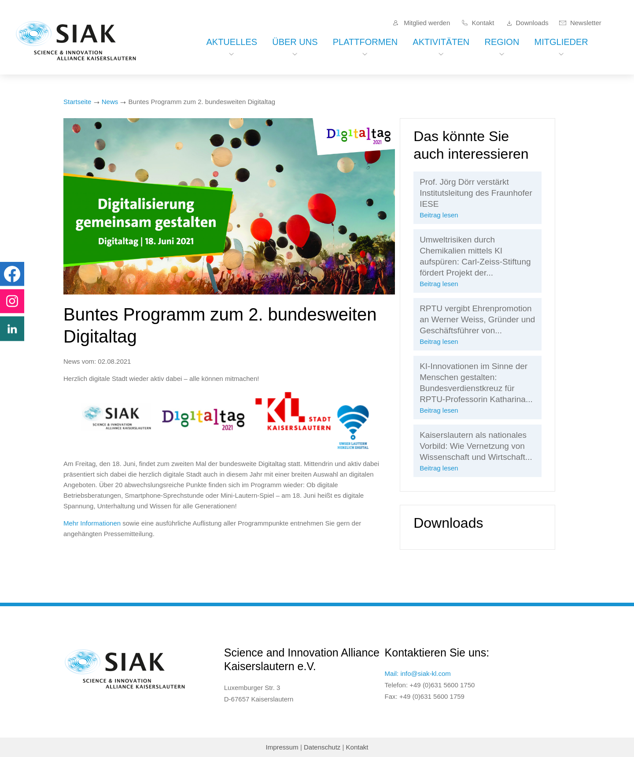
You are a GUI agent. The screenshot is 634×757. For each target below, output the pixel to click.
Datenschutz (322, 747)
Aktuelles (231, 42)
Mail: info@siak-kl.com (418, 673)
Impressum (282, 747)
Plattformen (365, 42)
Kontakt (483, 22)
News (110, 101)
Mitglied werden (427, 22)
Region (501, 42)
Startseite (77, 101)
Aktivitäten (441, 42)
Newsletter (585, 22)
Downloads (532, 22)
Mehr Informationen (92, 523)
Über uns (294, 42)
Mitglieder (561, 42)
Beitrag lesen (439, 215)
